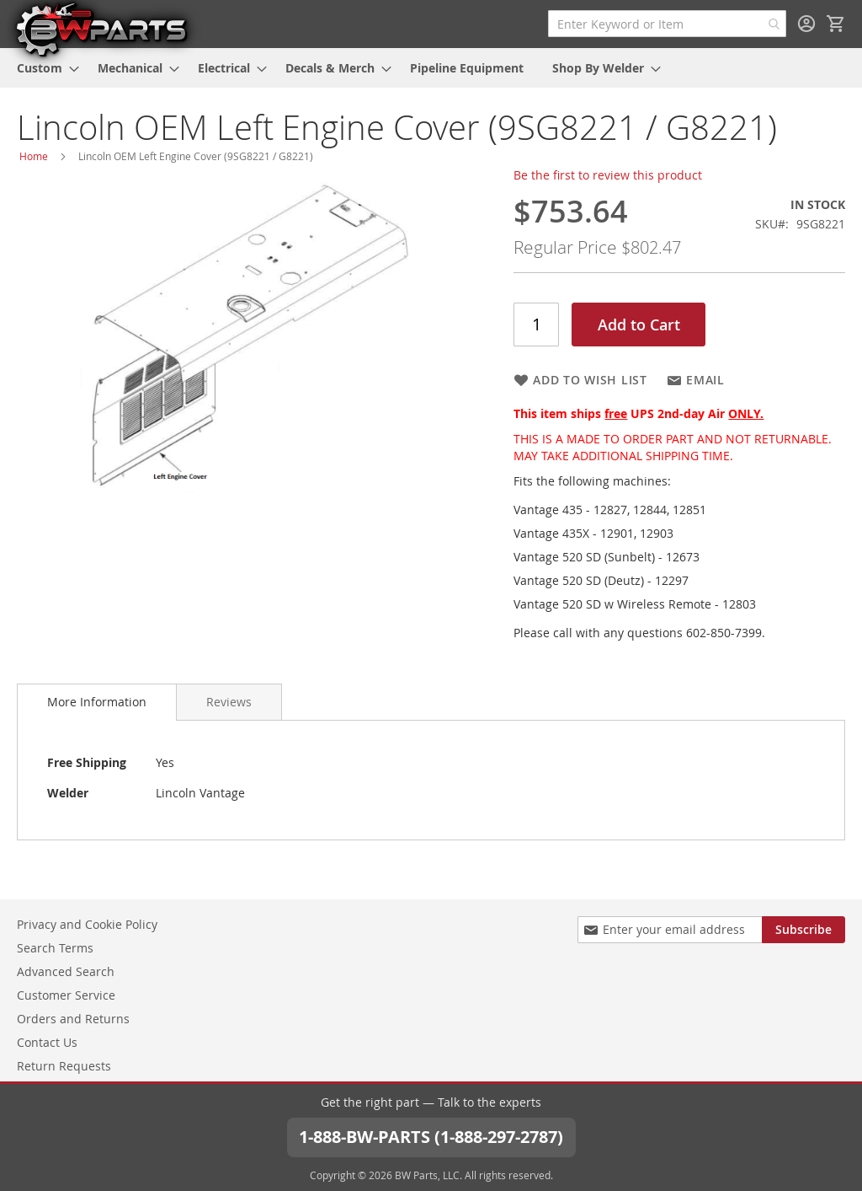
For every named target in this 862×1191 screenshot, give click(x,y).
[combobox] (667, 23)
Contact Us (47, 1042)
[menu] (431, 68)
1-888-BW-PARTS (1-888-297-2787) (431, 1136)
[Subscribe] (803, 929)
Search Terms (55, 948)
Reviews (229, 702)
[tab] (97, 702)
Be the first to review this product (607, 175)
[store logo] (101, 29)
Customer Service (66, 995)
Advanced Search (65, 971)
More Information (96, 702)
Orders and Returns (73, 1019)
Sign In (806, 23)
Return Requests (64, 1066)
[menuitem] (43, 68)
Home (33, 156)
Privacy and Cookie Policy (87, 924)
